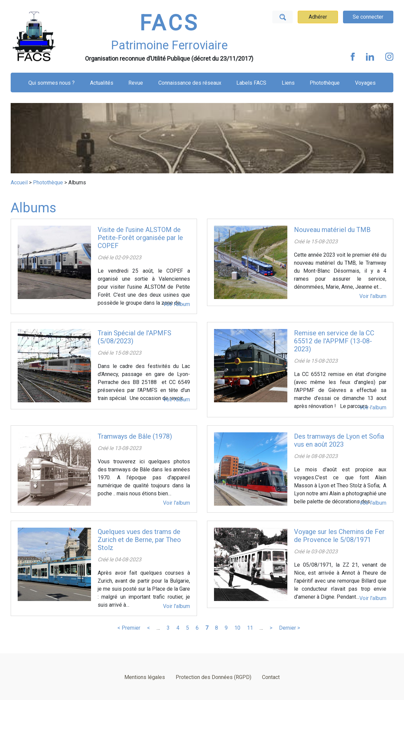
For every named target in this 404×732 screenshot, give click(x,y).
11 (250, 628)
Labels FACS (251, 83)
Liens (288, 83)
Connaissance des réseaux (189, 83)
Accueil (19, 182)
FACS (169, 23)
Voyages (365, 83)
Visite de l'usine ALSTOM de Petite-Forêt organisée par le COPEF (140, 238)
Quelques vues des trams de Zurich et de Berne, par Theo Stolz (139, 540)
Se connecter (368, 17)
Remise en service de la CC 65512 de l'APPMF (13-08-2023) (334, 341)
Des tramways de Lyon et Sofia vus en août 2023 (339, 440)
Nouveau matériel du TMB (332, 230)
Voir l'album (176, 304)
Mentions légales (144, 677)
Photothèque (325, 83)
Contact (271, 677)
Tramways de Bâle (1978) (135, 436)
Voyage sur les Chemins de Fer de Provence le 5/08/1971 (339, 536)
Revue (135, 83)
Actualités (101, 83)
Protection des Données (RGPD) (213, 677)
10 (237, 628)
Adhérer (318, 17)
